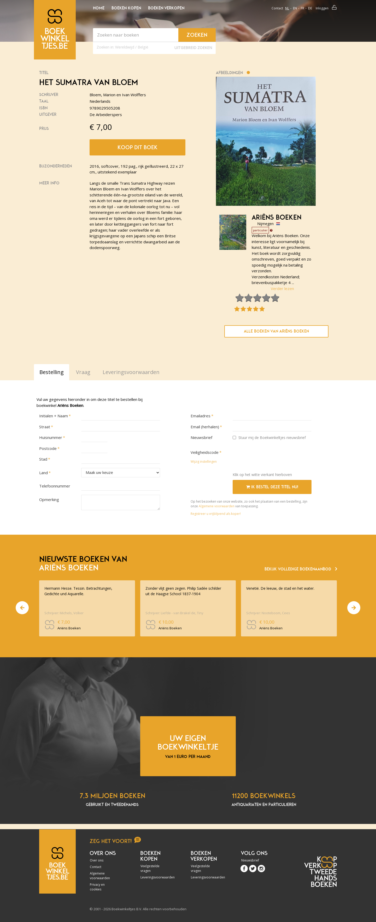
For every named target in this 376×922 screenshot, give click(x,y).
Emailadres (200, 415)
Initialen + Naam (53, 415)
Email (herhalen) (205, 426)
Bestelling (51, 372)
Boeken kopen (126, 8)
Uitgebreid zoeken (193, 47)
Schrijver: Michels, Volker (64, 613)
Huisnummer (50, 437)
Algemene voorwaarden (216, 506)
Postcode (48, 448)
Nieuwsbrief (201, 437)
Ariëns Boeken (276, 217)
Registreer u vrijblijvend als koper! (216, 513)
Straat (44, 426)
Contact (277, 8)
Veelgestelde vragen (150, 868)
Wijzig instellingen (204, 461)
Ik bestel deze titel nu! (272, 487)
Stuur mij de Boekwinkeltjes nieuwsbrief (269, 437)
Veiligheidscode (205, 452)
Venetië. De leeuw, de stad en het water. (280, 588)
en (295, 8)
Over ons (96, 860)
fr (302, 8)
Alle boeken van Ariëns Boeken (276, 331)
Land (43, 472)
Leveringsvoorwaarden (154, 877)
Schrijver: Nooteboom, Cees (268, 613)
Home (98, 8)
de (310, 8)
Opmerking (49, 499)
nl (287, 8)
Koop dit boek (137, 147)
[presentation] (272, 458)
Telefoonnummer (54, 486)
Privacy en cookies (97, 886)
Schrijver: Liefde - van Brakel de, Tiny (174, 613)
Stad (43, 459)
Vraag (83, 372)
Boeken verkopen (166, 8)
